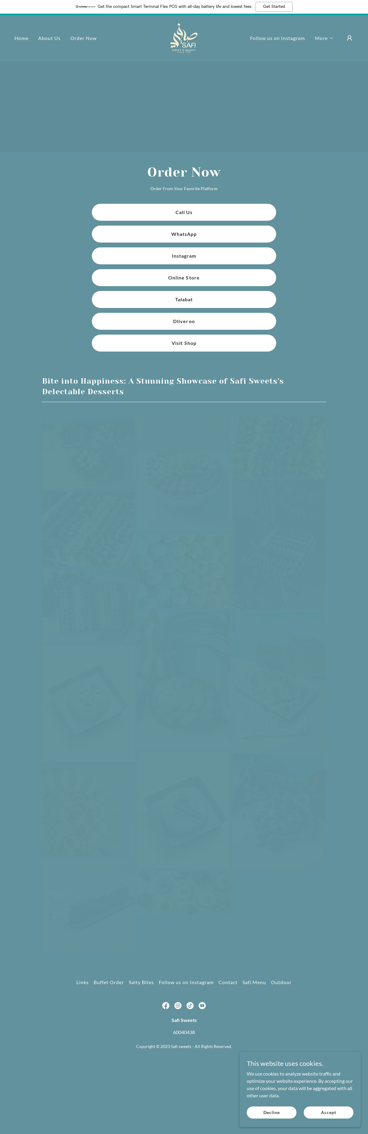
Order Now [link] (83, 38)
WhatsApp (184, 234)
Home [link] (21, 38)
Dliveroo (184, 321)
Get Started (274, 7)
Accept (328, 1112)
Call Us (184, 212)
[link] (184, 37)
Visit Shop (184, 343)
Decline (271, 1112)
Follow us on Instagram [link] (277, 38)
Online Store (183, 277)
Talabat (184, 299)
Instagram (184, 256)
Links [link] (82, 1054)
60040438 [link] (184, 1104)
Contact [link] (228, 1054)
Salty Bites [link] (141, 1054)
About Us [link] (49, 38)
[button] (324, 38)
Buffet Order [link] (109, 1054)
